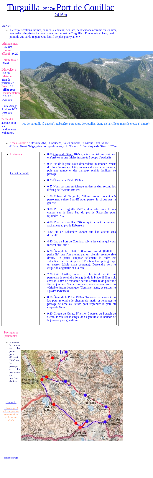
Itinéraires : (16, 154)
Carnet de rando (19, 173)
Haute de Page (11, 457)
